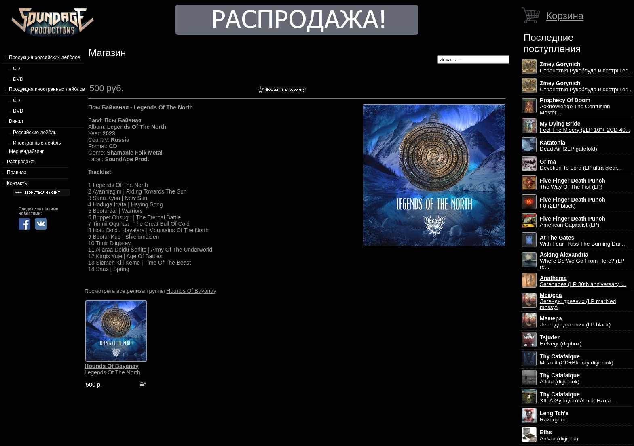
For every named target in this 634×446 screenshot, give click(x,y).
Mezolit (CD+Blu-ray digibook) (576, 359)
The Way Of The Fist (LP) (572, 184)
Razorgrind (554, 416)
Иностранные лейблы (37, 143)
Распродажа (20, 161)
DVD (18, 79)
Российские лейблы (35, 132)
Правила (17, 172)
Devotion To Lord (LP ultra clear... (580, 165)
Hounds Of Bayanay (191, 291)
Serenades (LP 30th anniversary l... (583, 281)
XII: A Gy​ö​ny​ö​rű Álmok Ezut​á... (577, 397)
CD (16, 69)
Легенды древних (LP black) (575, 322)
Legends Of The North (112, 369)
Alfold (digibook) (560, 378)
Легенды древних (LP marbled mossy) (578, 301)
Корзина (564, 15)
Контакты (17, 183)
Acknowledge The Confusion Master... (575, 106)
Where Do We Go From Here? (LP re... (582, 261)
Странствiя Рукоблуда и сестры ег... (585, 67)
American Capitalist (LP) (572, 222)
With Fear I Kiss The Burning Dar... (582, 241)
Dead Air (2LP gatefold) (568, 146)
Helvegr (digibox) (560, 340)
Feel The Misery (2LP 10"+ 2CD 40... (585, 127)
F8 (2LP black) (572, 203)
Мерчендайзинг (26, 151)
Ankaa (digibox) (559, 435)
